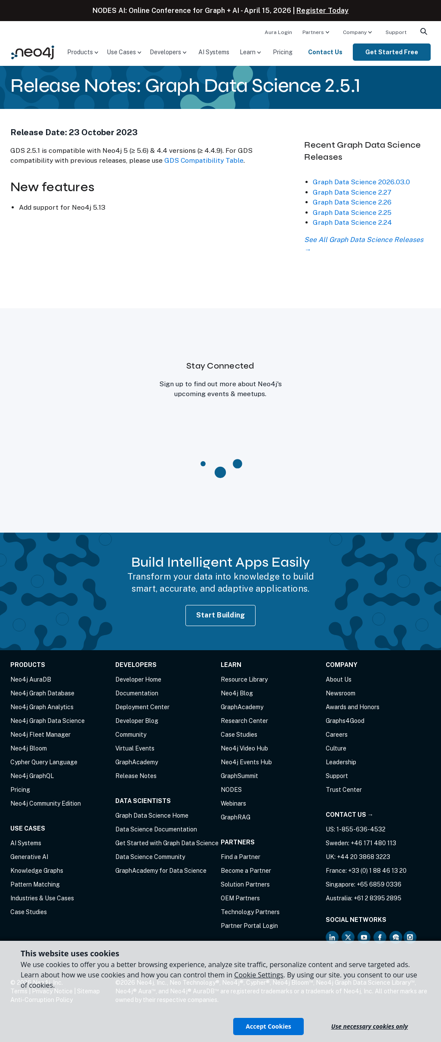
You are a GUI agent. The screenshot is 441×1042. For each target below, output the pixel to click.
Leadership (341, 762)
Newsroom (340, 693)
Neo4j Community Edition (45, 803)
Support (396, 32)
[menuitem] (278, 32)
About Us (339, 679)
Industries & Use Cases (42, 898)
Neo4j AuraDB (30, 679)
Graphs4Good (345, 720)
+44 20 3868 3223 (363, 856)
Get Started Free (391, 52)
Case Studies (28, 912)
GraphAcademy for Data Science (161, 870)
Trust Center (344, 789)
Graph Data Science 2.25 (352, 212)
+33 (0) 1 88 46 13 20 (377, 870)
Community (130, 734)
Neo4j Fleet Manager (40, 734)
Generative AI (29, 856)
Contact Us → (349, 814)
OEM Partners (240, 898)
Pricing (283, 52)
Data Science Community (150, 856)
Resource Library (244, 679)
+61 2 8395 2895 (377, 898)
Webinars (233, 803)
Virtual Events (134, 748)
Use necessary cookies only (369, 1026)
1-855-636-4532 (360, 829)
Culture (336, 748)
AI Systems (213, 52)
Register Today (322, 10)
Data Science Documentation (156, 829)
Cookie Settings (258, 975)
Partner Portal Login (249, 925)
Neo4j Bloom (28, 748)
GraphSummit (239, 775)
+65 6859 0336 (379, 884)
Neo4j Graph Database (42, 693)
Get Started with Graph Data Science (167, 843)
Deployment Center (142, 707)
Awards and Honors (352, 707)
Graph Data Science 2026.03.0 (361, 182)
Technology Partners (250, 912)
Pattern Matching (35, 884)
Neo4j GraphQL (32, 775)
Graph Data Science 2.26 (352, 202)
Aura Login (278, 32)
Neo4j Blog (237, 693)
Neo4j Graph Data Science (47, 720)
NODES (231, 789)
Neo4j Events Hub (246, 762)
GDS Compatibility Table (204, 160)
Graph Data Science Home (151, 815)
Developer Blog (136, 720)
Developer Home (138, 679)
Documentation (136, 693)
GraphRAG (235, 817)
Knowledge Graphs (36, 870)
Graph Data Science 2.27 (352, 192)
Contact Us (325, 52)
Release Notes (136, 775)
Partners (313, 32)
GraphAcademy (136, 762)
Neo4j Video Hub (244, 748)
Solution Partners (245, 884)
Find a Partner (240, 856)
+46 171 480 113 (373, 843)
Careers (337, 734)
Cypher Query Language (43, 762)
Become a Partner (246, 870)
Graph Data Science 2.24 (352, 222)
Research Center (244, 720)
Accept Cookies (268, 1026)
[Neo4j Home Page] (32, 51)
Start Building (220, 615)
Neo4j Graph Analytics (42, 707)
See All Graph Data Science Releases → (363, 245)
